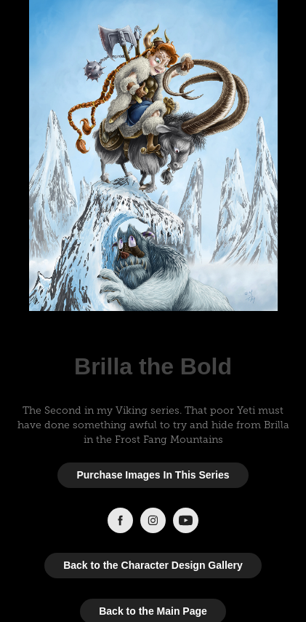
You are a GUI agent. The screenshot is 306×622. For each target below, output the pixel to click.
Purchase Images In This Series (152, 475)
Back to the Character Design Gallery (153, 565)
